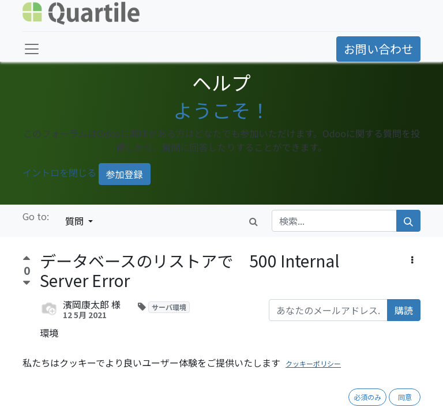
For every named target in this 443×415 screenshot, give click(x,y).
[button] (412, 259)
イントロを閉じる (59, 173)
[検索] (408, 221)
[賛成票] (26, 259)
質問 (75, 221)
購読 (404, 310)
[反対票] (26, 283)
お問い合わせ (378, 48)
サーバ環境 (169, 307)
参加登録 (124, 174)
